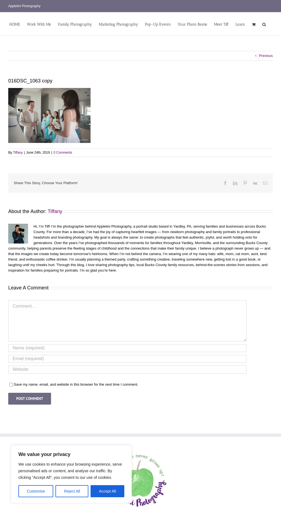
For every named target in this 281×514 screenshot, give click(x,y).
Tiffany (18, 152)
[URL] (127, 370)
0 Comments (63, 152)
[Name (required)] (127, 348)
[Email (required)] (127, 359)
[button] (264, 23)
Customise (36, 491)
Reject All (72, 491)
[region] (71, 474)
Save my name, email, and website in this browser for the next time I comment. (76, 384)
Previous (266, 56)
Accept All (107, 491)
